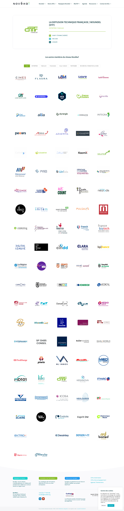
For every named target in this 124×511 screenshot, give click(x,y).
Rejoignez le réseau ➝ (20, 478)
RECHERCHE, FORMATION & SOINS (89, 66)
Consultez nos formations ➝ (48, 478)
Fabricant (43, 66)
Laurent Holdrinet (81, 508)
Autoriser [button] (111, 505)
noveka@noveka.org (44, 494)
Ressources (92, 4)
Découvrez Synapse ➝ (72, 478)
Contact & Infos (105, 4)
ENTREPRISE (35, 66)
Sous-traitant (63, 66)
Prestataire (53, 66)
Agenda (84, 4)
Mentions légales (63, 508)
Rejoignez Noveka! (64, 4)
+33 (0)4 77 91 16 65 (44, 493)
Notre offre (51, 4)
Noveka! (41, 4)
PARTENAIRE (73, 66)
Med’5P (76, 4)
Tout (27, 66)
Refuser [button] (104, 505)
